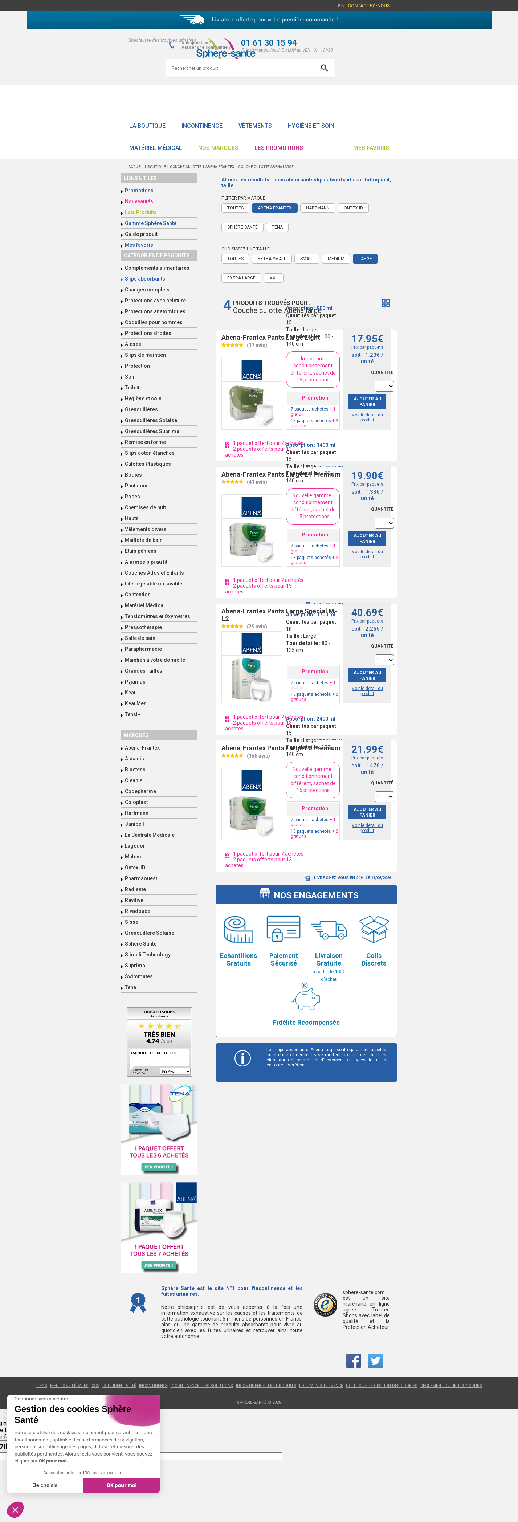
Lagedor (135, 846)
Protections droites (148, 333)
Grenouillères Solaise (151, 420)
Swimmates (139, 976)
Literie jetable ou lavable (153, 584)
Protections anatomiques (155, 311)
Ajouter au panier (367, 401)
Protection (137, 366)
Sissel (132, 922)
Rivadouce (137, 911)
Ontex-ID (135, 867)
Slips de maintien (145, 355)
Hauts (132, 518)
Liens (41, 1385)
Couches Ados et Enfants (154, 573)
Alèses (133, 344)
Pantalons (137, 486)
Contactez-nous (369, 5)
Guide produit (141, 234)
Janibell (134, 824)
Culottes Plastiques (148, 464)
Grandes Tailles (143, 671)
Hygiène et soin (311, 125)
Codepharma (140, 791)
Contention (138, 594)
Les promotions (278, 147)
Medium (336, 258)
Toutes (235, 258)
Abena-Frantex (142, 748)
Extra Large (241, 278)
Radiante (135, 889)
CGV (95, 1385)
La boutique (147, 125)
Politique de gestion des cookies (381, 1385)
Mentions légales (69, 1385)
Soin (130, 377)
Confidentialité (119, 1385)
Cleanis (134, 780)
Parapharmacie (143, 649)
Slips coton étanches (150, 453)
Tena (130, 987)
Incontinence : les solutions (202, 1385)
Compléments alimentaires (157, 268)
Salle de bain (140, 638)
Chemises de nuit (145, 507)
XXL (274, 278)
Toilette (133, 388)
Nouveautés (139, 201)
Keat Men (136, 703)
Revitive (134, 900)
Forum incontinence (321, 1385)
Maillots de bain (144, 540)
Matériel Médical (155, 147)
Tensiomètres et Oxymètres (157, 616)
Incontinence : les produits (266, 1385)
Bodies (133, 475)
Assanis (134, 759)
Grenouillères (141, 409)
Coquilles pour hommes (154, 322)
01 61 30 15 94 (269, 43)
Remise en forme (145, 442)
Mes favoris (371, 147)
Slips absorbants (145, 279)
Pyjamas (135, 682)
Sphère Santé (140, 944)
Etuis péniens (140, 551)
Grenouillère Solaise (149, 933)
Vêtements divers (146, 529)
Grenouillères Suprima (152, 431)
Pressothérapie (143, 627)
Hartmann (136, 813)
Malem (133, 857)
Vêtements (255, 125)
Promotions (139, 190)
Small (307, 258)
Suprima (135, 965)
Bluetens (135, 769)
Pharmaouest (141, 878)
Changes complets (147, 290)
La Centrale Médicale (150, 835)
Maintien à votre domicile (155, 660)
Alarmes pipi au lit (146, 562)
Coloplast (136, 802)
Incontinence (202, 125)
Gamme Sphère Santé (150, 223)
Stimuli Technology (148, 955)
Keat (130, 692)
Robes (132, 496)
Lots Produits (141, 212)
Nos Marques (218, 147)
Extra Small (272, 258)
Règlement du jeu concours (451, 1385)
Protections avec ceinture (155, 300)
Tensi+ (132, 714)
